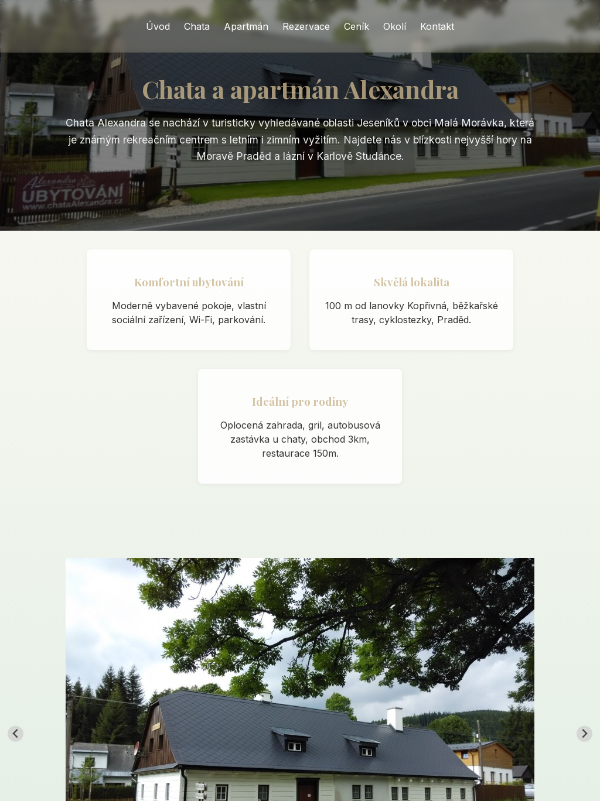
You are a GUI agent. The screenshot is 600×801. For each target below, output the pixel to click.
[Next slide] (584, 734)
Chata (197, 26)
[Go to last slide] (15, 734)
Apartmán (246, 26)
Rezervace (306, 26)
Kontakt (437, 26)
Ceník (356, 26)
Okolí (394, 26)
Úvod (158, 26)
